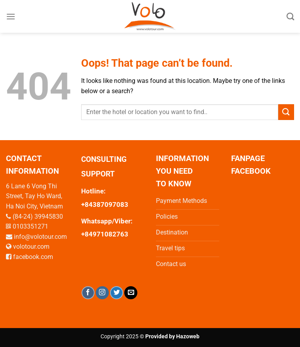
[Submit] (286, 112)
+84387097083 (104, 204)
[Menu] (10, 16)
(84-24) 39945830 (38, 216)
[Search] (290, 16)
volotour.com (31, 246)
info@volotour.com (40, 236)
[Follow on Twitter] (116, 292)
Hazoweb (187, 336)
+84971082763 (104, 234)
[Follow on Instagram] (102, 292)
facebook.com (33, 257)
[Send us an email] (130, 292)
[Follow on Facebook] (88, 292)
